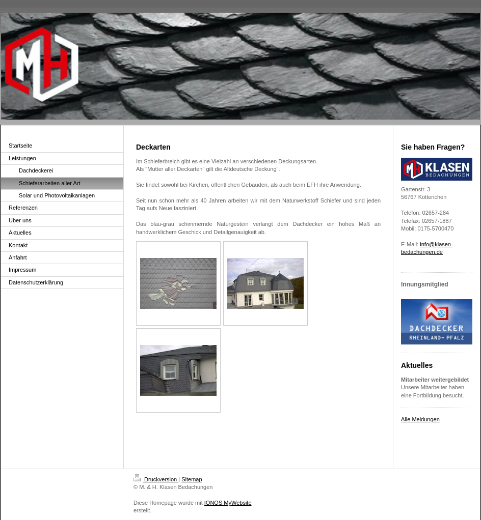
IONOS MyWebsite (228, 503)
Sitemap (191, 479)
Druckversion (155, 479)
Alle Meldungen (420, 419)
